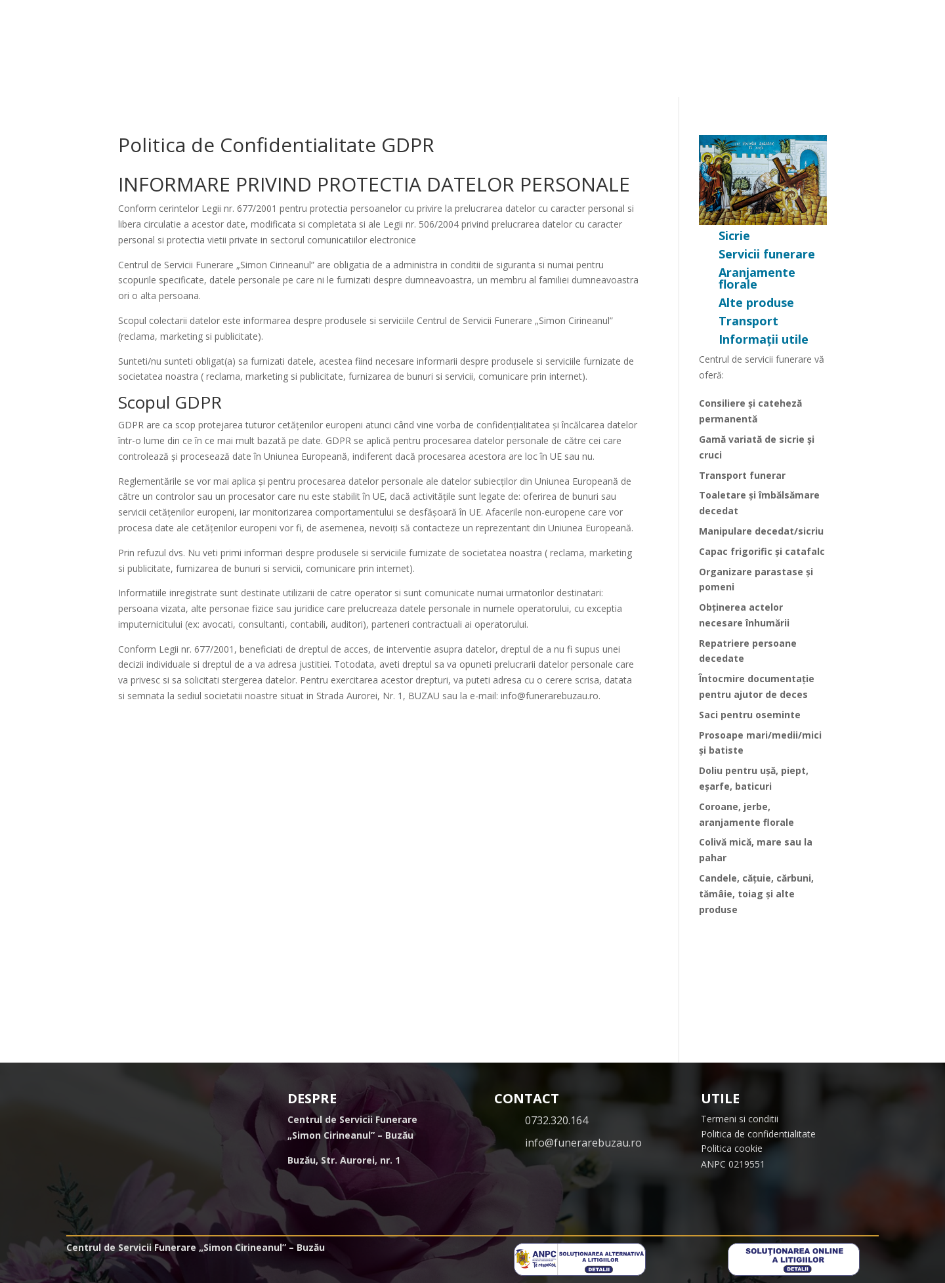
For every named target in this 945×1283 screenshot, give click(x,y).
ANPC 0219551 (733, 1164)
